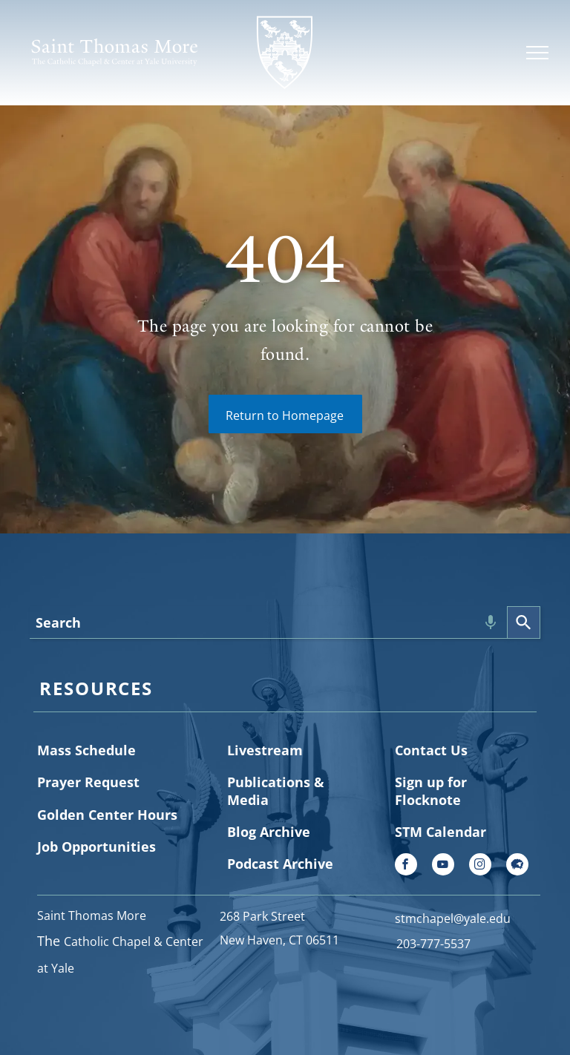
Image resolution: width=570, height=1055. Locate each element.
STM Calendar (440, 832)
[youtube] (443, 866)
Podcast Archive (280, 863)
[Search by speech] (490, 622)
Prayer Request (88, 782)
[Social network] (517, 866)
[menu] (537, 52)
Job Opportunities (96, 846)
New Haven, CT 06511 (279, 940)
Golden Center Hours (107, 815)
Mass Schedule (86, 750)
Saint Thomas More (91, 915)
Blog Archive (268, 832)
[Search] (523, 622)
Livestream (265, 750)
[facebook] (406, 866)
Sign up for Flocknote (431, 791)
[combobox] (268, 622)
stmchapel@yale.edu (453, 918)
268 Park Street (262, 916)
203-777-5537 (433, 944)
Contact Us (431, 750)
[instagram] (480, 866)
